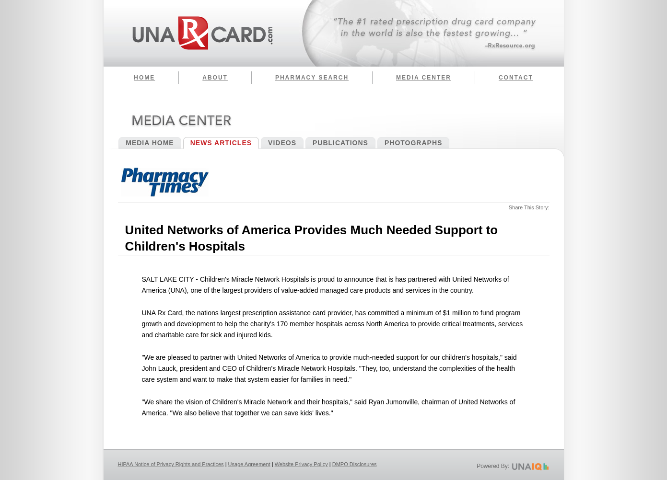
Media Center (423, 77)
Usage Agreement (249, 464)
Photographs (413, 143)
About (215, 77)
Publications (340, 143)
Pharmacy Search (312, 77)
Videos (282, 143)
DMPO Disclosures (354, 464)
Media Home (150, 143)
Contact (516, 77)
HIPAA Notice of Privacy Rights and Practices (171, 464)
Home (144, 77)
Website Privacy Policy (301, 464)
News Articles (221, 143)
